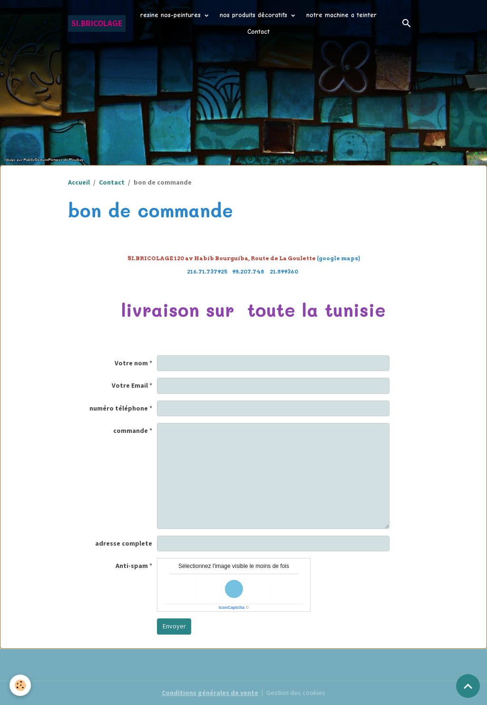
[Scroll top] (468, 686)
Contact (258, 32)
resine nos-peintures (171, 15)
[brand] (97, 23)
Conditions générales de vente (210, 692)
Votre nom (131, 363)
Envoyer (174, 626)
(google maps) (243, 258)
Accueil (79, 182)
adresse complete (123, 543)
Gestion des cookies (295, 692)
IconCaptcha (231, 607)
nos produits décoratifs (255, 15)
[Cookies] (20, 685)
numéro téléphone (118, 408)
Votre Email (130, 385)
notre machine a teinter (341, 15)
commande (130, 430)
